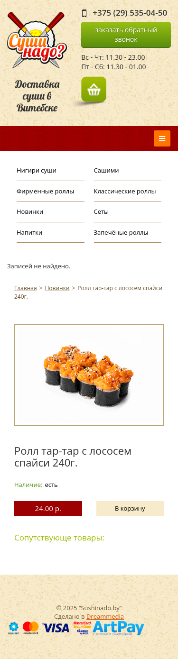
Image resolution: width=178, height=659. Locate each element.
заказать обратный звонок (126, 34)
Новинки (30, 211)
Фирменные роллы (45, 191)
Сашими (106, 170)
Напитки (29, 232)
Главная (25, 288)
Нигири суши (36, 170)
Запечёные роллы (121, 232)
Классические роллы (125, 191)
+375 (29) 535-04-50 (130, 12)
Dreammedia (105, 616)
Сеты (101, 211)
